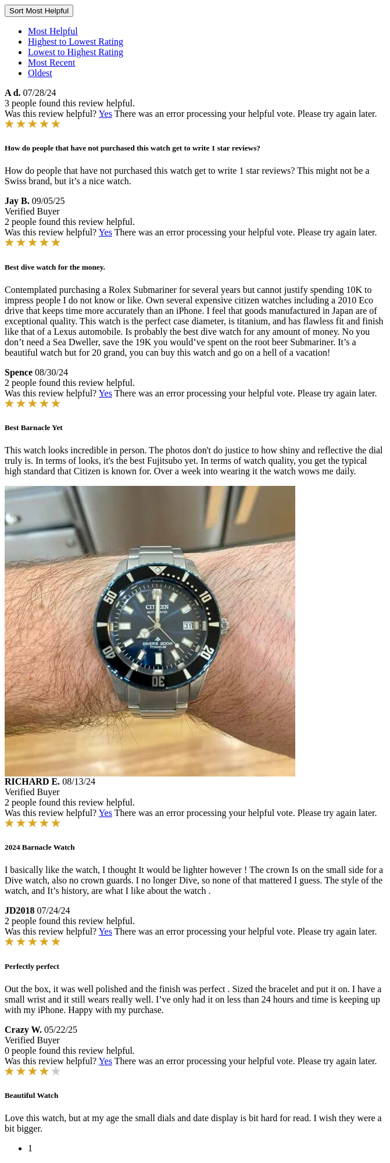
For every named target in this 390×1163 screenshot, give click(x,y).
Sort (39, 10)
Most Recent (51, 62)
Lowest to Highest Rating (75, 52)
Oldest (40, 73)
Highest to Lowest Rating (75, 41)
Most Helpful (53, 31)
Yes (105, 114)
